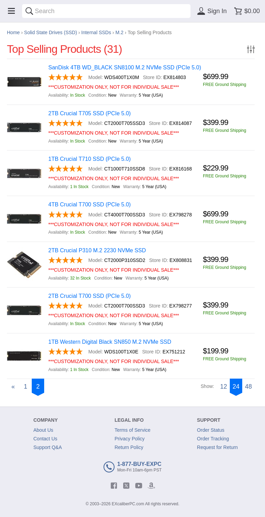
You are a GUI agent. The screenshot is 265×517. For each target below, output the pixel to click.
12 (223, 386)
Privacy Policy (130, 438)
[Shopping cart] (246, 11)
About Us (43, 430)
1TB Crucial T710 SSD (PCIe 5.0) (89, 159)
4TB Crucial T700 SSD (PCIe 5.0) (89, 204)
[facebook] (113, 485)
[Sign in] (211, 11)
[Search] (29, 11)
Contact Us (45, 438)
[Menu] (11, 11)
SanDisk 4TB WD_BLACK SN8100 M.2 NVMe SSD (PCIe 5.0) (124, 67)
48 (248, 386)
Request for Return (217, 447)
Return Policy (129, 447)
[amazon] (151, 485)
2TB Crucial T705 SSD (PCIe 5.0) (89, 113)
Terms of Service (132, 430)
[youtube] (138, 485)
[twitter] (126, 485)
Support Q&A (47, 447)
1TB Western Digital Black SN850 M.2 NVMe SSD (109, 342)
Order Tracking (213, 438)
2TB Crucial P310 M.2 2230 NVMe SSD (97, 250)
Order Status (210, 430)
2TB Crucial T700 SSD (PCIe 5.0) (89, 296)
